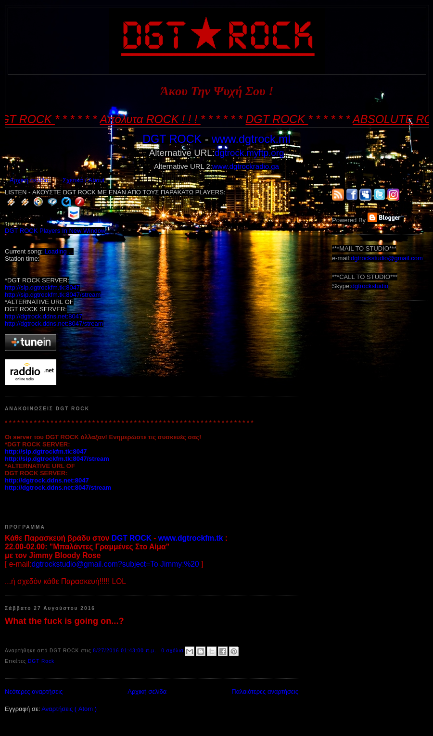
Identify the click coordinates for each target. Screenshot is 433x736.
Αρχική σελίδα (29, 180)
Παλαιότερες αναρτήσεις (264, 691)
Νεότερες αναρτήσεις (34, 691)
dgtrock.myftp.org (249, 153)
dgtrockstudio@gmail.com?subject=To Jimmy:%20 (115, 564)
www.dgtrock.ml (251, 139)
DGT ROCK (172, 139)
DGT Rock (41, 661)
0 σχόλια (173, 650)
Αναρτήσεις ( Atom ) (69, 708)
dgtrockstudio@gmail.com (387, 258)
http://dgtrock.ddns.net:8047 (43, 316)
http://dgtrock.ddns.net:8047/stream (54, 323)
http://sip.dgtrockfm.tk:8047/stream (53, 294)
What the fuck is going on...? (64, 621)
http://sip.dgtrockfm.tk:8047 (42, 287)
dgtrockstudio (369, 286)
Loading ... (59, 251)
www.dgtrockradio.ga (245, 166)
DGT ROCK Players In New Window (55, 230)
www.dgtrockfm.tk (190, 538)
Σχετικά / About (83, 180)
